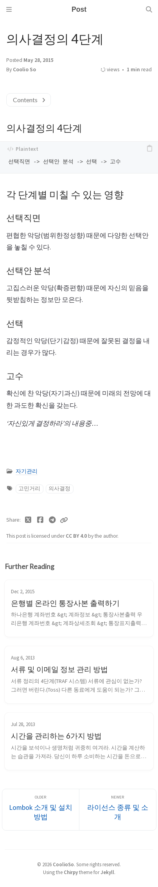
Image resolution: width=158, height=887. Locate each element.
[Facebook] (40, 520)
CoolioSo (63, 864)
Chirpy (71, 872)
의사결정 (59, 488)
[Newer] (117, 810)
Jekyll (107, 872)
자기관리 (27, 471)
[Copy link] (64, 520)
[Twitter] (28, 520)
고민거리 (29, 488)
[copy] (149, 149)
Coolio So (24, 69)
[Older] (40, 810)
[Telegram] (52, 520)
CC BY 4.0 (77, 536)
